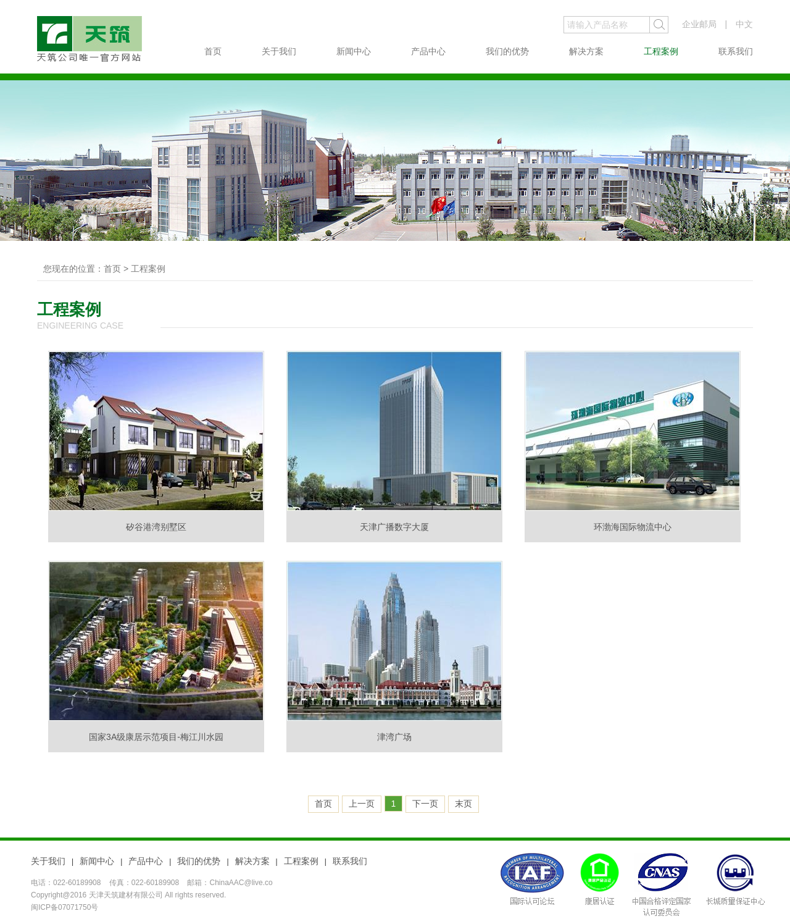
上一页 (362, 803)
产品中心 (428, 51)
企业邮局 (699, 24)
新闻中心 (353, 51)
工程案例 (661, 51)
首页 (213, 51)
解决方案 (586, 51)
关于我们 (279, 51)
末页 (463, 803)
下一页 (425, 803)
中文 (744, 24)
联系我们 (735, 51)
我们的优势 (507, 51)
